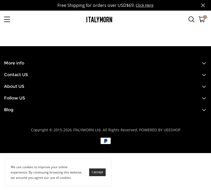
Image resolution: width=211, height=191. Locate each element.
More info (14, 63)
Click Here (145, 5)
